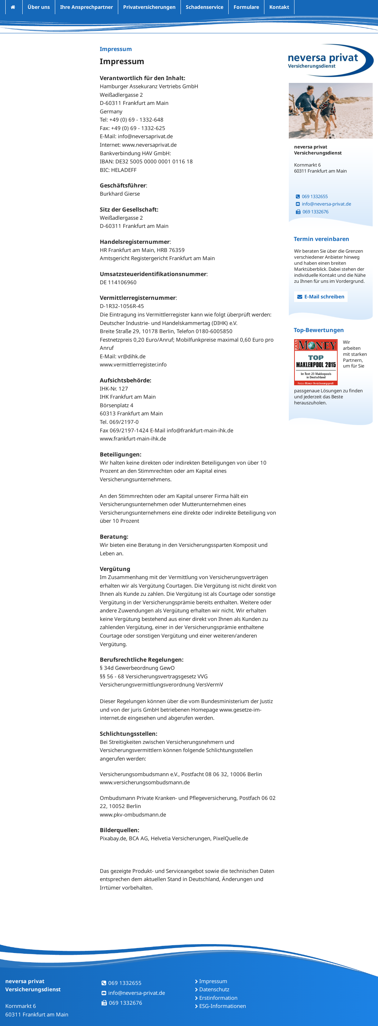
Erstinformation (218, 997)
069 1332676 (312, 211)
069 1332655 (312, 196)
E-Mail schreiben (320, 296)
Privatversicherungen (149, 7)
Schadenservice (204, 7)
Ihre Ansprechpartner (86, 7)
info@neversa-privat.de (323, 204)
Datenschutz (214, 989)
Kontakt (279, 7)
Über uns (39, 7)
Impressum (213, 981)
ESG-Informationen (222, 1005)
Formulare (246, 7)
